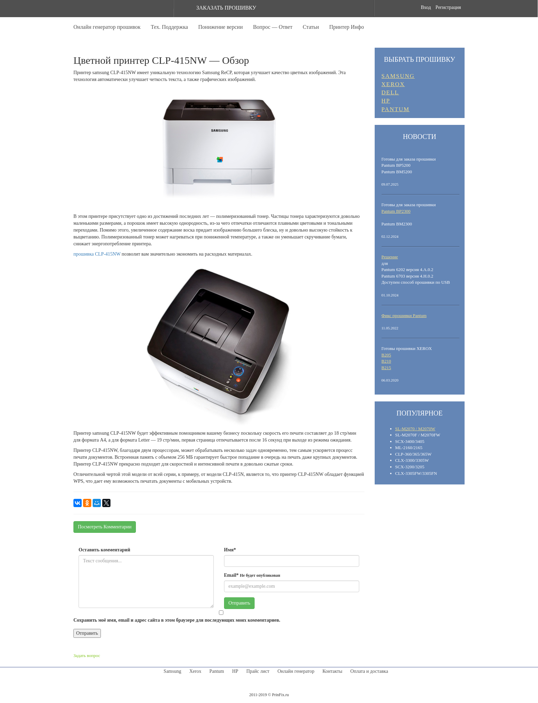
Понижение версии (220, 27)
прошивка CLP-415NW (96, 254)
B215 (386, 367)
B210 (386, 361)
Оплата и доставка (369, 671)
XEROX (393, 84)
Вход (426, 7)
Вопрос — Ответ (272, 27)
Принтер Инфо (346, 27)
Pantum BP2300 (396, 211)
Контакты (332, 671)
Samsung (172, 671)
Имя (230, 549)
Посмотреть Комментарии (104, 526)
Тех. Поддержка (169, 27)
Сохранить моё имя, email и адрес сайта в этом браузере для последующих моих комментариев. (176, 620)
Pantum (216, 671)
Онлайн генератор (296, 671)
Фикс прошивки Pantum (404, 315)
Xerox (195, 671)
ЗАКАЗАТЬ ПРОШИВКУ (226, 8)
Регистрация (448, 7)
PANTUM (396, 109)
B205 (386, 355)
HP (386, 100)
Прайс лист (257, 671)
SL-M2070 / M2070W (415, 428)
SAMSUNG (398, 76)
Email (252, 575)
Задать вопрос (86, 655)
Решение (390, 256)
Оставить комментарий (104, 549)
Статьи (311, 27)
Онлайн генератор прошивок (107, 27)
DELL (390, 92)
